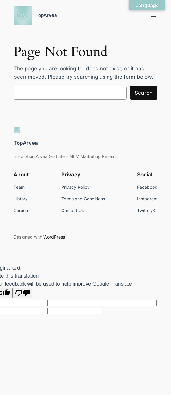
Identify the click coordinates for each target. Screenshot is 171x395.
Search (144, 93)
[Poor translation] (22, 293)
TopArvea (46, 15)
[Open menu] (153, 15)
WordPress (54, 236)
